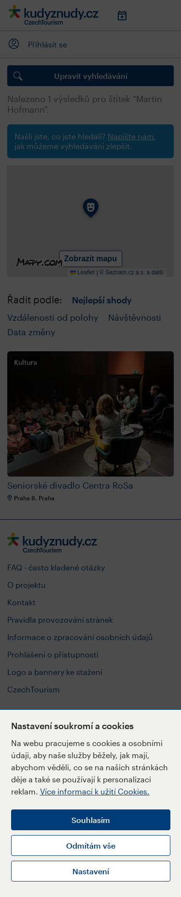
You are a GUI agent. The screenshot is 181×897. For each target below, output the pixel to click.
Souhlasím (90, 819)
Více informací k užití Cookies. (95, 791)
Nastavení (90, 871)
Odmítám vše (90, 845)
